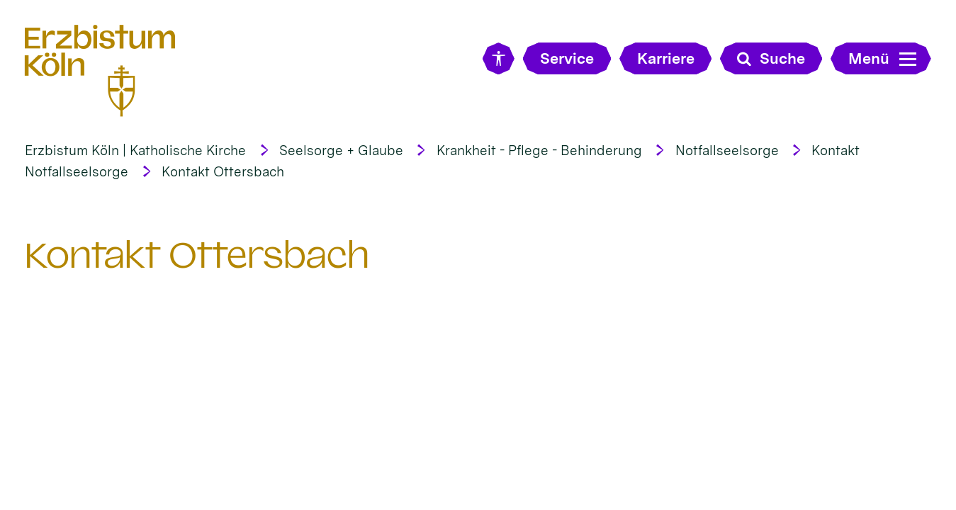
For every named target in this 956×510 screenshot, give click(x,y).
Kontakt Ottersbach (223, 172)
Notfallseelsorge (727, 150)
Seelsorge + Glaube (341, 150)
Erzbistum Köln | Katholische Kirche (135, 150)
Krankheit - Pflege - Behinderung (539, 150)
